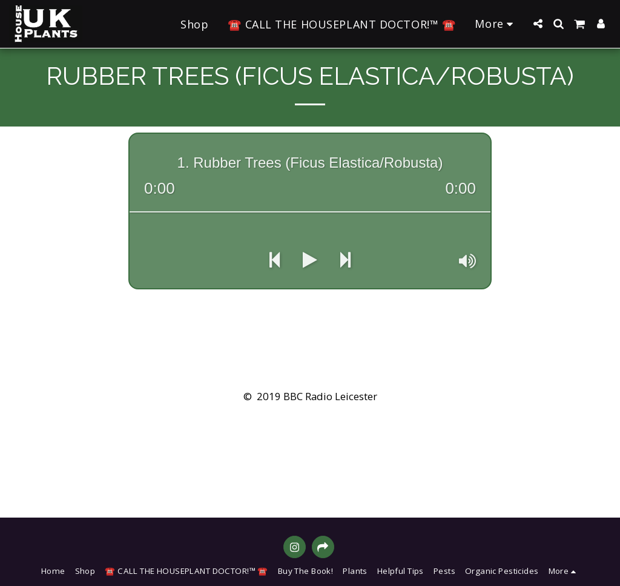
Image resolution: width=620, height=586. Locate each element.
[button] (537, 23)
